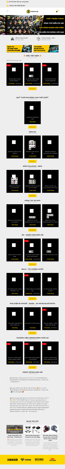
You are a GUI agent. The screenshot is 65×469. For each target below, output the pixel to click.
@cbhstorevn (14, 382)
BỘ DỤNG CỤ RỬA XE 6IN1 (32, 327)
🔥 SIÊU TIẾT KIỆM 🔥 (32, 56)
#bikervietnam (33, 412)
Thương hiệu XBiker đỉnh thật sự (32, 342)
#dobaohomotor (15, 414)
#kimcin (24, 412)
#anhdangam (14, 394)
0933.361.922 (21, 5)
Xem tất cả (32, 89)
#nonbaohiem (42, 382)
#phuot (12, 416)
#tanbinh (37, 394)
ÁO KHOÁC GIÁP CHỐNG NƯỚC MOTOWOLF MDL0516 (32, 81)
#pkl (39, 412)
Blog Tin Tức (32, 426)
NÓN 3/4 (32, 133)
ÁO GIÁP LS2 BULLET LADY (50, 257)
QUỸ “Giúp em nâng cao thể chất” (32, 98)
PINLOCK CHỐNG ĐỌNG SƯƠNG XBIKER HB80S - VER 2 (14, 364)
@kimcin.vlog (14, 402)
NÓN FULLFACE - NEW (32, 168)
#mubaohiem (14, 384)
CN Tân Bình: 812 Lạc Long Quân (19, 1)
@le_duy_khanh (15, 392)
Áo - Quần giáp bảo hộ (32, 237)
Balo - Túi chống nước (32, 272)
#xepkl (23, 414)
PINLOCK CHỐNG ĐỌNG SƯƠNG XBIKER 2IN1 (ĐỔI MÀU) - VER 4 (50, 364)
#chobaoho (23, 384)
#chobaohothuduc (34, 384)
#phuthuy (41, 414)
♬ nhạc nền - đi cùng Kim (28, 416)
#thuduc (31, 394)
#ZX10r (17, 416)
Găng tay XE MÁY (32, 203)
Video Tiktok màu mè (32, 377)
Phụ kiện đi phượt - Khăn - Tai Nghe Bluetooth (32, 307)
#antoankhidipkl (31, 414)
